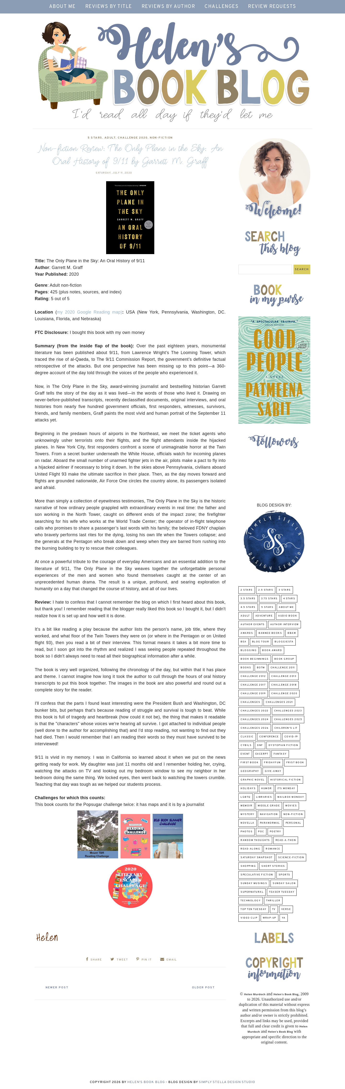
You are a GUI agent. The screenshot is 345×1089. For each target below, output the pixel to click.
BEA (244, 641)
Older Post (202, 987)
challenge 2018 (284, 685)
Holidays (248, 788)
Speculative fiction (257, 874)
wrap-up (269, 918)
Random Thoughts (255, 840)
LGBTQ (246, 797)
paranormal (270, 823)
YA (284, 918)
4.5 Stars (248, 607)
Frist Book (295, 762)
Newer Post (57, 987)
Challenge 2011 (282, 667)
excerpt (261, 754)
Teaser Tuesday (281, 892)
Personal (293, 823)
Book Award (272, 650)
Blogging (249, 650)
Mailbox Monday (290, 797)
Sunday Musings (254, 883)
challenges (250, 702)
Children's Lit (286, 728)
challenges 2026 (255, 728)
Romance (273, 848)
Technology (251, 900)
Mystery (247, 814)
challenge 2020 (133, 138)
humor (266, 788)
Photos (247, 831)
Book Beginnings (255, 659)
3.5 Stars (248, 598)
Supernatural (252, 892)
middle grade (269, 805)
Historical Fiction (285, 779)
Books (246, 667)
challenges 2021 (279, 702)
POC (261, 831)
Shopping (248, 866)
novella (247, 823)
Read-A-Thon (286, 840)
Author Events (253, 624)
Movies (291, 805)
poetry (275, 831)
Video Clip (249, 918)
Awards (247, 633)
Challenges (221, 7)
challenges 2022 (255, 710)
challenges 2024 (255, 719)
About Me (62, 7)
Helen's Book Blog (146, 1082)
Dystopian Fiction (283, 745)
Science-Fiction (291, 857)
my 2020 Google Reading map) (89, 312)
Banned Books (270, 633)
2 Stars (247, 590)
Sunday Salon (284, 883)
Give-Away (273, 771)
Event (245, 754)
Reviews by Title (108, 7)
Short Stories (273, 866)
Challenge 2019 (253, 693)
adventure (264, 615)
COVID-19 (291, 736)
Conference (269, 736)
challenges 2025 (288, 719)
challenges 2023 (288, 710)
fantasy (280, 754)
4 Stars (289, 598)
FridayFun (272, 762)
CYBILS (246, 745)
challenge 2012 (253, 676)
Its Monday (286, 788)
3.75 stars (269, 598)
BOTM (261, 667)
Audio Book (287, 615)
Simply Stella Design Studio (227, 1082)
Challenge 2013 (283, 676)
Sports (284, 874)
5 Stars (95, 138)
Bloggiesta (284, 641)
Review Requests (272, 7)
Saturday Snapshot (257, 857)
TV (274, 909)
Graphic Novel (253, 779)
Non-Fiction (161, 138)
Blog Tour (260, 641)
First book (250, 762)
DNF (260, 745)
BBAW (292, 633)
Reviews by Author (168, 7)
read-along (250, 848)
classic (247, 736)
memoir (246, 805)
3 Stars (285, 590)
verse (286, 909)
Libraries (264, 797)
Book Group (284, 659)
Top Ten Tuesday (254, 909)
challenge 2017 (253, 685)
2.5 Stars (265, 590)
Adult (110, 138)
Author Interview (284, 624)
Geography (250, 771)
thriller (273, 900)
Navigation (269, 814)
